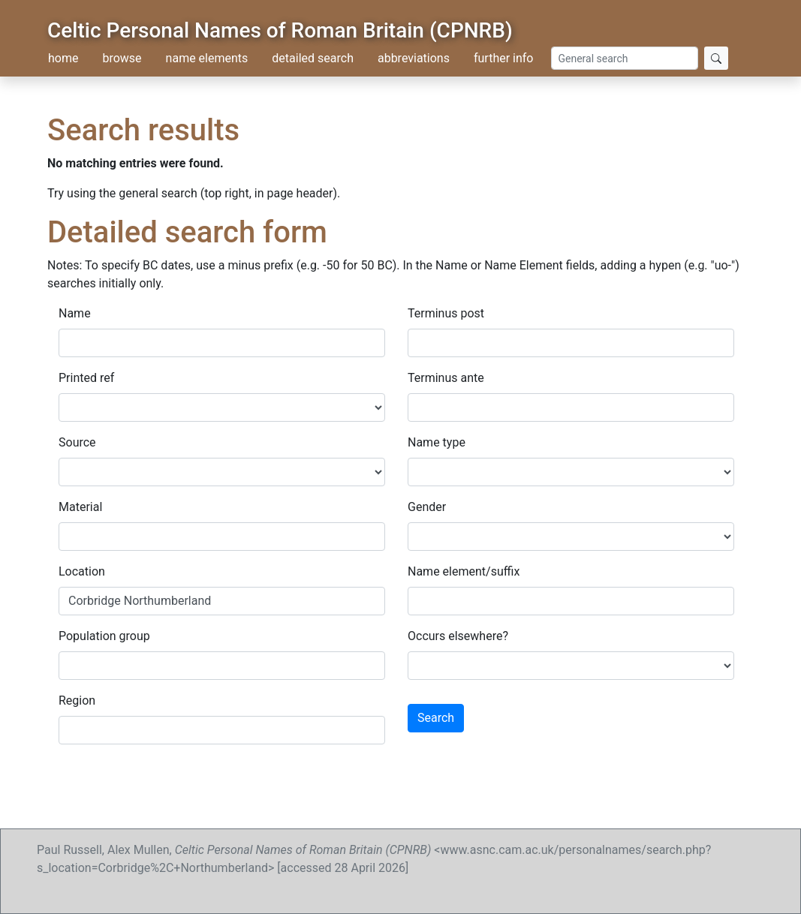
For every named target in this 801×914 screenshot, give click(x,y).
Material (80, 507)
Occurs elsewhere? (458, 636)
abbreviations (414, 58)
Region (77, 700)
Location (82, 571)
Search (435, 718)
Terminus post (446, 313)
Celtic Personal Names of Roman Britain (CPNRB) (280, 30)
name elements (207, 58)
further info (504, 58)
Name (75, 313)
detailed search (313, 58)
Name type (436, 442)
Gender (427, 507)
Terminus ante (446, 378)
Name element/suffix (463, 571)
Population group (104, 636)
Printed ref (86, 378)
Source (77, 442)
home (63, 58)
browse (121, 58)
